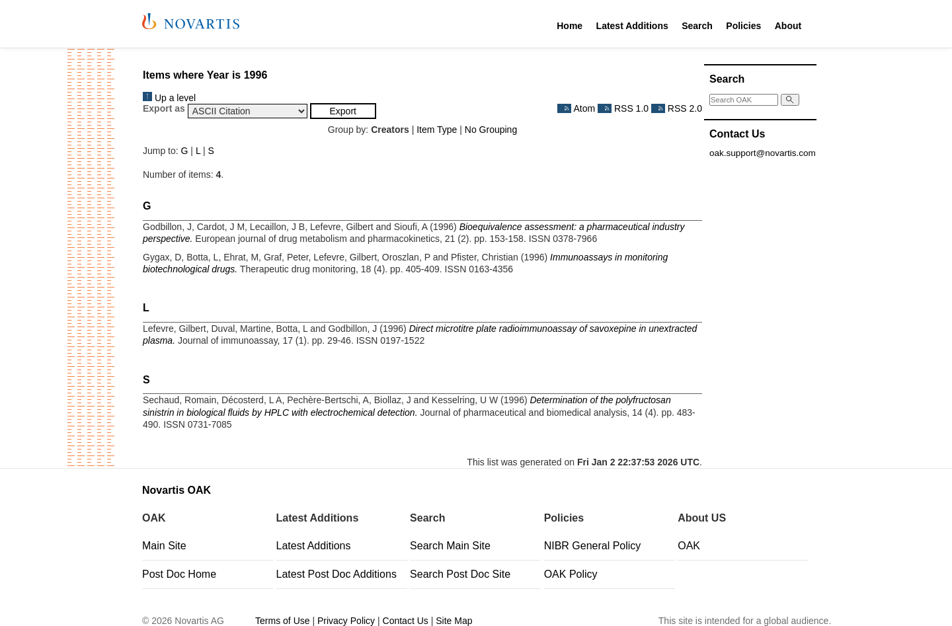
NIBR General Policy (592, 545)
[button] (343, 111)
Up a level (169, 98)
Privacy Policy (346, 620)
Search (697, 25)
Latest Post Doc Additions (336, 574)
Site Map (454, 620)
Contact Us (405, 620)
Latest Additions (632, 25)
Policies (743, 25)
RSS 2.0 (676, 108)
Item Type (436, 129)
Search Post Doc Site (460, 574)
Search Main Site (450, 545)
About (788, 25)
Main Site (164, 545)
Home (569, 25)
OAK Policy (571, 574)
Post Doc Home (179, 574)
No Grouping (491, 129)
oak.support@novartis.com (762, 153)
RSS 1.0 (623, 108)
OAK (689, 545)
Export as (164, 108)
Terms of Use (282, 620)
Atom (576, 108)
